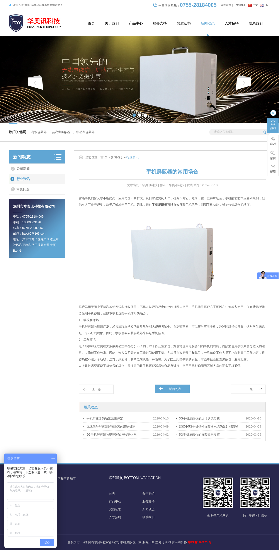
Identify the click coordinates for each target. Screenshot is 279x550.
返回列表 (175, 389)
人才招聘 (232, 23)
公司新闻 (23, 168)
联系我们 (256, 23)
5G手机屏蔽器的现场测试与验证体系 (111, 434)
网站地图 (241, 5)
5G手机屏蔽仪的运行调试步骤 (199, 418)
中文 (255, 5)
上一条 (96, 389)
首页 (91, 23)
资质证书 (184, 23)
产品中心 (136, 23)
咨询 (273, 125)
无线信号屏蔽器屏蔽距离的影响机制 (111, 426)
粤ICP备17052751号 (199, 542)
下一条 (248, 389)
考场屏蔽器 (39, 132)
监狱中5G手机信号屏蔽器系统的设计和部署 (208, 426)
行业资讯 (23, 179)
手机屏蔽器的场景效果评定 (105, 418)
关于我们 (112, 23)
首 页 (103, 157)
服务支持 (160, 23)
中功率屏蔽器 (85, 132)
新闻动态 (208, 23)
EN (266, 5)
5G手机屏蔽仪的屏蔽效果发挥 (199, 434)
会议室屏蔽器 (61, 132)
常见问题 (23, 189)
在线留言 (226, 5)
